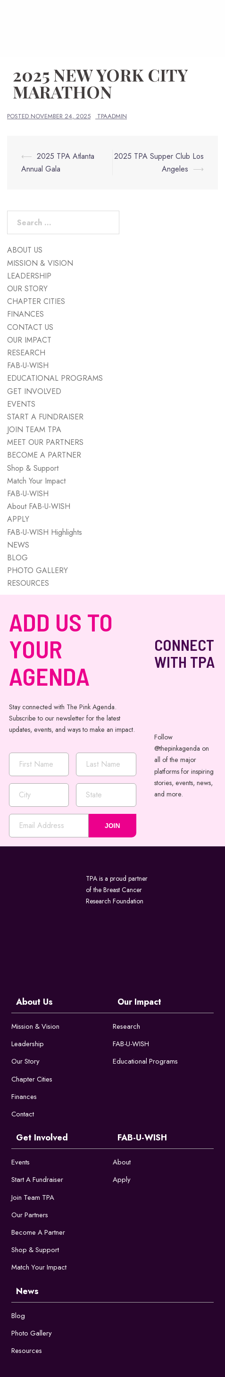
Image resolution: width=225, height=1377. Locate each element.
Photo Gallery (31, 1335)
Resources (27, 1352)
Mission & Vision (36, 1026)
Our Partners (30, 1216)
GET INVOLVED (34, 391)
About (122, 1163)
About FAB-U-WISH (38, 506)
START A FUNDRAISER (45, 416)
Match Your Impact (36, 480)
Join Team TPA (33, 1198)
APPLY (18, 519)
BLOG (17, 557)
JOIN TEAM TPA (34, 429)
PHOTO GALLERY (37, 570)
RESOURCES (28, 583)
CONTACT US (30, 327)
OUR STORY (27, 288)
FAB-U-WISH (28, 365)
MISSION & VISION (40, 263)
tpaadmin (112, 116)
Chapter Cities (32, 1079)
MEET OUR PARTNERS (45, 442)
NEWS (18, 545)
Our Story (25, 1062)
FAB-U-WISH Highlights (44, 532)
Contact (22, 1114)
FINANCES (25, 314)
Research (127, 1026)
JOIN (112, 825)
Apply (122, 1180)
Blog (18, 1317)
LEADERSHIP (29, 275)
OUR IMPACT (29, 340)
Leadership (27, 1044)
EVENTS (21, 404)
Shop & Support (32, 468)
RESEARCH (26, 352)
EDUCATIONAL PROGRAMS (55, 378)
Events (20, 1163)
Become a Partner (38, 1234)
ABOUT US (24, 250)
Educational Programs (146, 1062)
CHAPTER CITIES (36, 301)
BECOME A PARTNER (44, 455)
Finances (24, 1097)
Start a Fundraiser (38, 1180)
